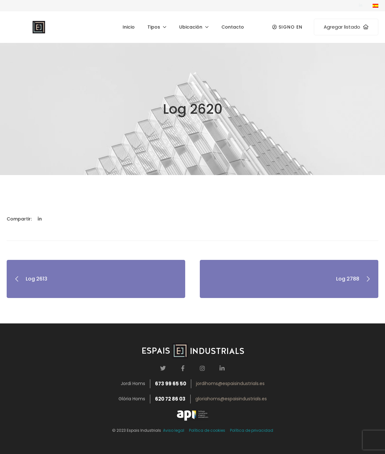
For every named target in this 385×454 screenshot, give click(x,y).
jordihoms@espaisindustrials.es (230, 383)
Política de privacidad (251, 430)
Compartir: (19, 219)
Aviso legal (172, 430)
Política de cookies (207, 430)
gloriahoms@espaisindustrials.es (231, 399)
